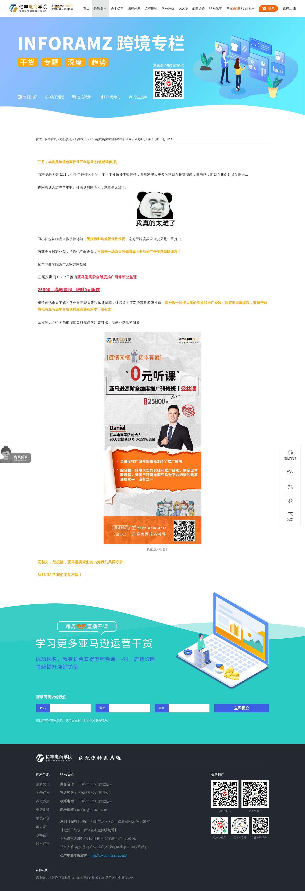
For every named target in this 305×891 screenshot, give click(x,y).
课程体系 (134, 8)
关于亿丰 (117, 8)
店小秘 (40, 877)
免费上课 (289, 8)
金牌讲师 (151, 8)
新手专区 (81, 139)
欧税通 (100, 877)
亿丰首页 (51, 139)
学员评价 (168, 8)
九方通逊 (52, 877)
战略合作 (198, 8)
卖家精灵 (65, 877)
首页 (86, 8)
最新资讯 (100, 8)
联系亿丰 (215, 8)
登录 (268, 8)
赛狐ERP (127, 877)
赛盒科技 (89, 877)
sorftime (77, 877)
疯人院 (183, 8)
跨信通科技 (113, 877)
